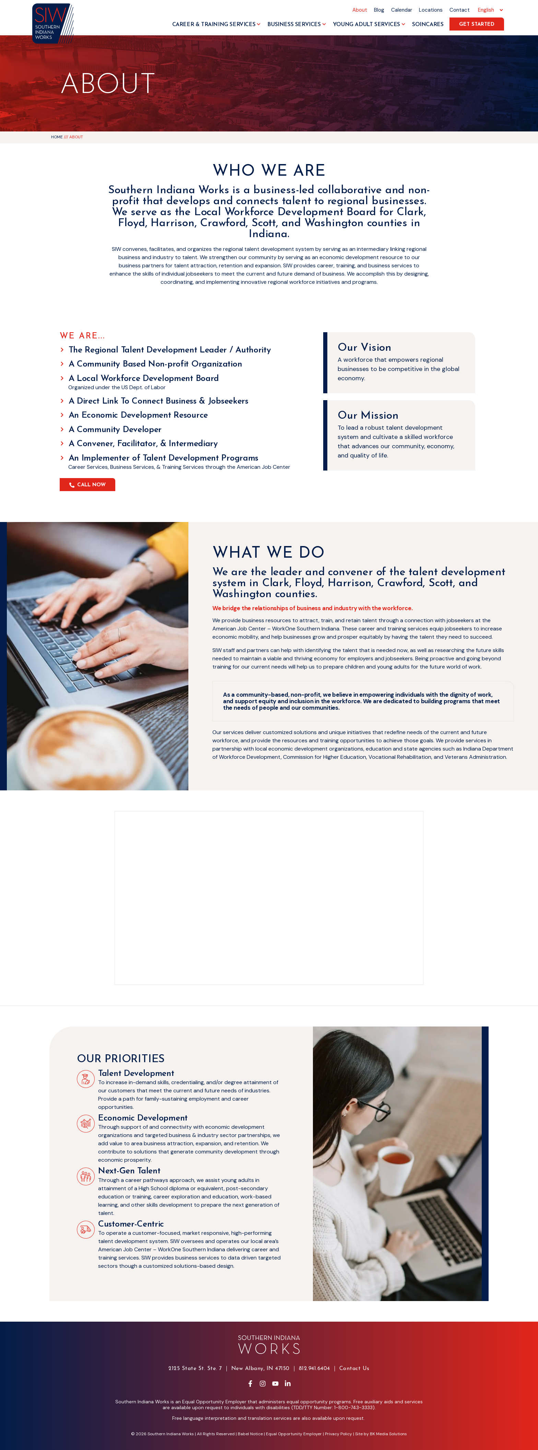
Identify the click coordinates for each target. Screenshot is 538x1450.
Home (57, 137)
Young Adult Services (369, 24)
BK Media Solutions (388, 1434)
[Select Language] (489, 9)
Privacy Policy (338, 1434)
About (359, 10)
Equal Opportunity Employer (294, 1434)
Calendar (401, 10)
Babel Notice (250, 1434)
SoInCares (427, 24)
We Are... (82, 336)
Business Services (296, 24)
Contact (459, 10)
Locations (431, 10)
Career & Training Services (216, 24)
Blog (379, 10)
